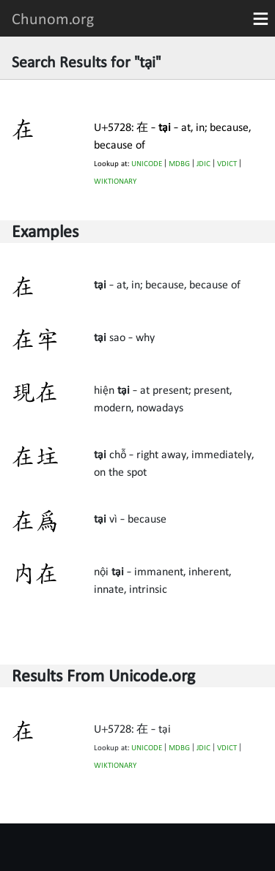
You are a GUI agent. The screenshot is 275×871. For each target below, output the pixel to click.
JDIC (203, 164)
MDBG (179, 164)
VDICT (227, 164)
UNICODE (146, 164)
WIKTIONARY (115, 181)
